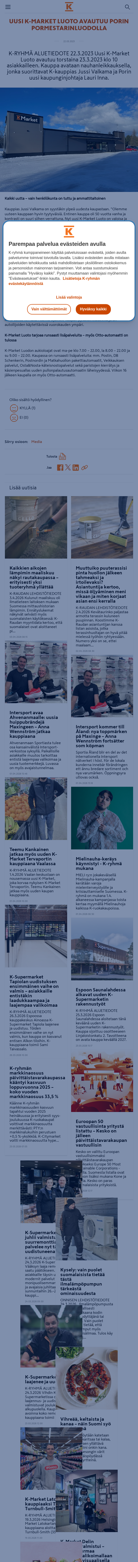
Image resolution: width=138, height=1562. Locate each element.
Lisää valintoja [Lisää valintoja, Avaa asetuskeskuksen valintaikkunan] (69, 297)
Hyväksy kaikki (93, 309)
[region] (69, 270)
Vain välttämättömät (49, 309)
